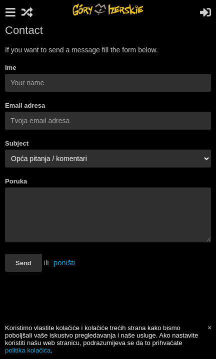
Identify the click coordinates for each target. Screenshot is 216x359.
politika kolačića (27, 350)
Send (24, 263)
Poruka (16, 181)
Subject (16, 143)
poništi (64, 263)
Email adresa (25, 105)
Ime (10, 67)
